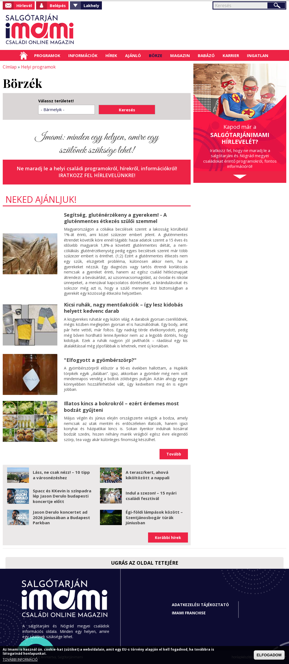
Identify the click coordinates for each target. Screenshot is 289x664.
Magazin (180, 55)
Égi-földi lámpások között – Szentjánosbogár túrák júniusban (154, 517)
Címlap (23, 55)
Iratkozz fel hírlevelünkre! (96, 175)
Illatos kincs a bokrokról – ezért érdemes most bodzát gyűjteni (121, 406)
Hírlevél (24, 5)
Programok (47, 55)
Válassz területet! (56, 101)
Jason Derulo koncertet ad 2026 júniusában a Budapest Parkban (61, 517)
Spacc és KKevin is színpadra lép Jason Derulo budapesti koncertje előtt (62, 496)
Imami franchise (189, 612)
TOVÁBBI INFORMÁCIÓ (20, 659)
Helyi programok (38, 67)
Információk (83, 55)
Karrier (231, 55)
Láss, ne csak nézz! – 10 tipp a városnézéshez (61, 474)
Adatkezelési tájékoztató (200, 604)
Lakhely (91, 5)
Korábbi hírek (168, 537)
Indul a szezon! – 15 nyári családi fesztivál (151, 495)
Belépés (58, 5)
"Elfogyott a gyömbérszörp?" (100, 360)
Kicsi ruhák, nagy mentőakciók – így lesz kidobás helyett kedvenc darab (123, 307)
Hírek (111, 55)
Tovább (173, 454)
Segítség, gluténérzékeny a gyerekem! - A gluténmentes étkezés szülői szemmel (115, 218)
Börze (155, 55)
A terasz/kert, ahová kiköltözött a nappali (147, 474)
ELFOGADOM (269, 655)
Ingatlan (257, 55)
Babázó (206, 55)
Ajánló (133, 55)
